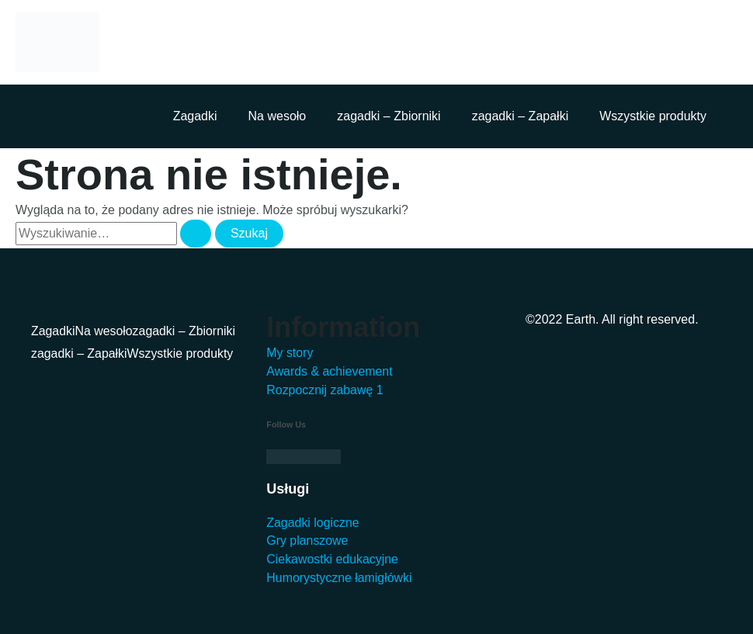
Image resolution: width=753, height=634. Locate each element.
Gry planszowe (307, 540)
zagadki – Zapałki (520, 116)
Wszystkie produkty (652, 116)
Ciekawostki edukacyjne (332, 559)
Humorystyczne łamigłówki (339, 577)
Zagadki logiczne (312, 521)
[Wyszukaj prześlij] (195, 234)
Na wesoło (277, 116)
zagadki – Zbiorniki (388, 116)
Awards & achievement (329, 370)
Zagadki (195, 116)
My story (289, 352)
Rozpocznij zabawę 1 (324, 389)
